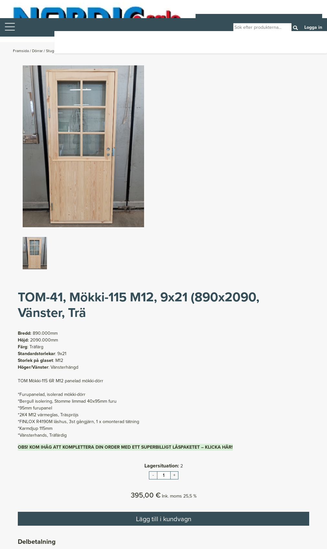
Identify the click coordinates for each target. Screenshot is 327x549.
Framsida (21, 51)
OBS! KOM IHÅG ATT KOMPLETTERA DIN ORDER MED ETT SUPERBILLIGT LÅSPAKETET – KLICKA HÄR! (125, 447)
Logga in (313, 27)
